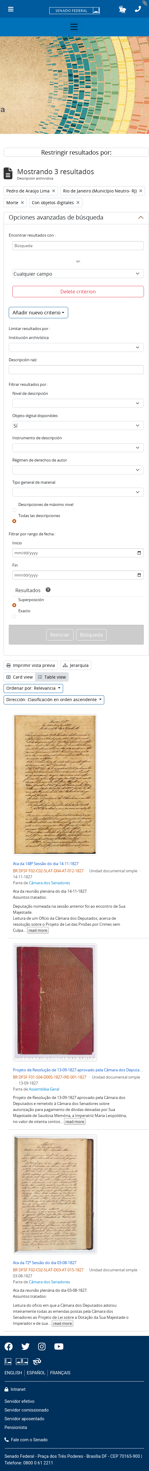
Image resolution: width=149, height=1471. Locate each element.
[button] (122, 9)
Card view (19, 677)
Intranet (15, 1389)
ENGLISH (13, 1373)
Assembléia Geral (44, 1089)
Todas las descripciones (39, 515)
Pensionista (16, 1427)
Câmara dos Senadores (49, 882)
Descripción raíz (23, 359)
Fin (15, 565)
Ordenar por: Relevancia (31, 688)
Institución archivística (29, 337)
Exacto (24, 610)
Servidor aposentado (24, 1418)
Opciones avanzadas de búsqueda (56, 218)
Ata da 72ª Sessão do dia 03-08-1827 (44, 1262)
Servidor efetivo (20, 1401)
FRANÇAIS (60, 1373)
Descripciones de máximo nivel (45, 504)
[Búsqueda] (78, 245)
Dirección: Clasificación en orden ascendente (52, 699)
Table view (52, 677)
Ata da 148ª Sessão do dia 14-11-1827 (45, 863)
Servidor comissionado (27, 1410)
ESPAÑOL (36, 1373)
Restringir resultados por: (76, 152)
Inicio (17, 543)
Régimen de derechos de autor (39, 460)
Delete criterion (78, 291)
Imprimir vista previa (30, 665)
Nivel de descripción (30, 393)
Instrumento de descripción (37, 437)
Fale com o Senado (26, 1439)
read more (38, 930)
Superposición (31, 599)
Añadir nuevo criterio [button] (37, 312)
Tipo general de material (33, 482)
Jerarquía (76, 665)
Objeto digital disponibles (35, 415)
